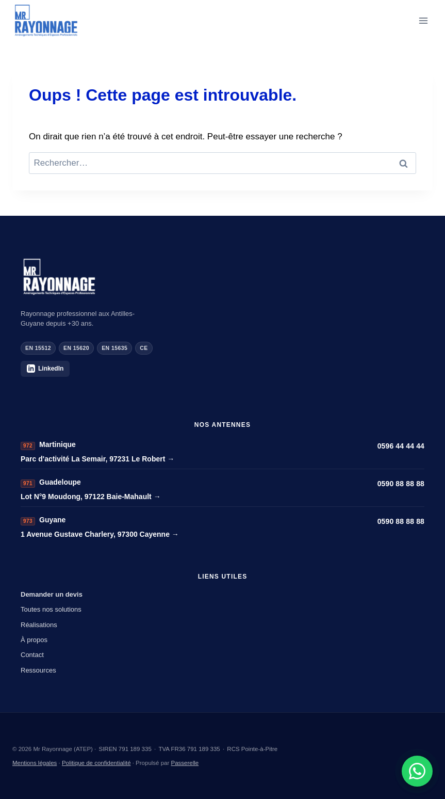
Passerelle (185, 763)
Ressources (38, 670)
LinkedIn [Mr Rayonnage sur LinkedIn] (45, 368)
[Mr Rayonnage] (222, 277)
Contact (32, 655)
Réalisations (39, 625)
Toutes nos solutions (51, 609)
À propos (34, 640)
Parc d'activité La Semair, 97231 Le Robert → (97, 459)
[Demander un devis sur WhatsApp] (417, 771)
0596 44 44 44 (400, 446)
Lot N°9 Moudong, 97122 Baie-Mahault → (91, 496)
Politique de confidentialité (96, 763)
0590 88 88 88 (400, 484)
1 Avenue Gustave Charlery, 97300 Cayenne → (100, 534)
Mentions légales (34, 763)
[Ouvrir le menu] (423, 20)
